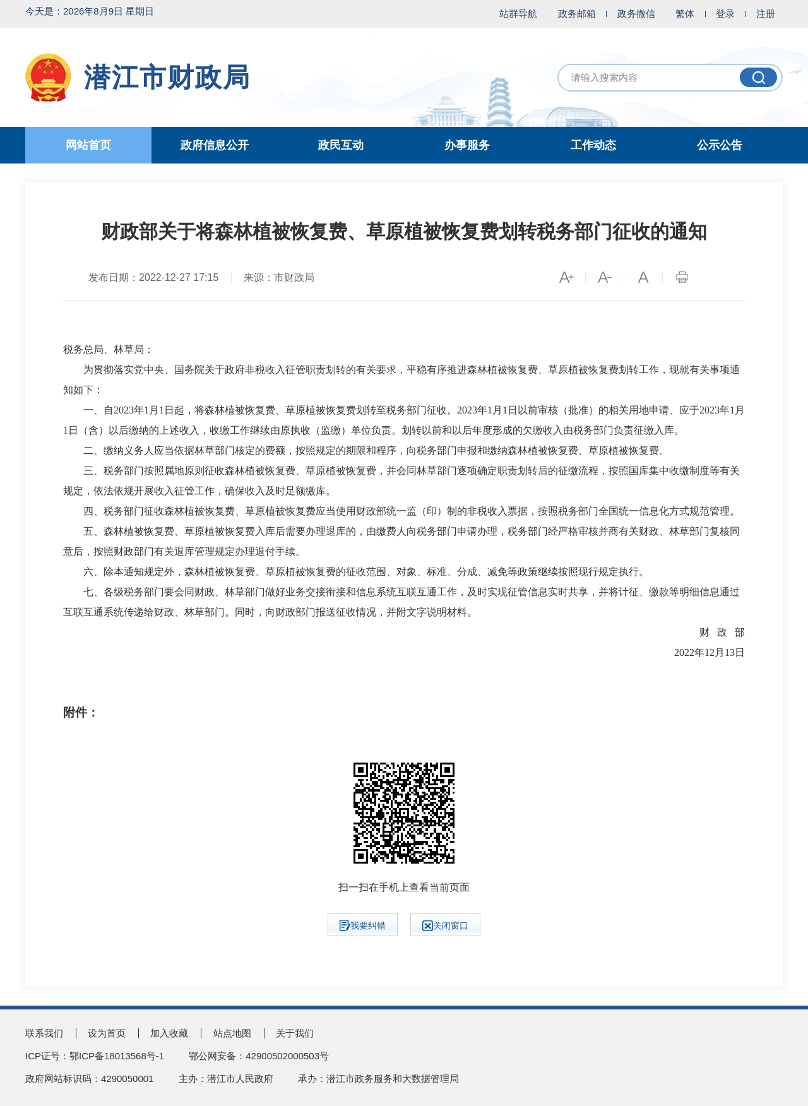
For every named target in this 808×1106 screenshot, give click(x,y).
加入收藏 (169, 1033)
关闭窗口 (445, 925)
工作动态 (593, 145)
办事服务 (467, 145)
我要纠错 (363, 925)
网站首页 (88, 145)
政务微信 (636, 13)
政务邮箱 (577, 13)
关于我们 (295, 1033)
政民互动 (341, 145)
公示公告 (719, 145)
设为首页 (107, 1033)
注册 (765, 13)
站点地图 (232, 1033)
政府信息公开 (215, 145)
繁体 (684, 13)
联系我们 (44, 1033)
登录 (725, 13)
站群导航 (518, 13)
